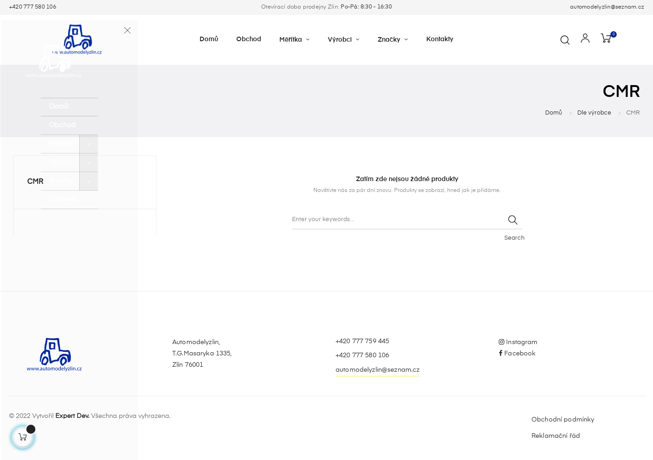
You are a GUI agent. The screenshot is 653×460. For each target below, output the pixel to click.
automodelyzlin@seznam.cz (607, 7)
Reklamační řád (555, 436)
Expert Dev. (72, 416)
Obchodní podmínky (562, 420)
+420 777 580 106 (32, 7)
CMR (35, 182)
